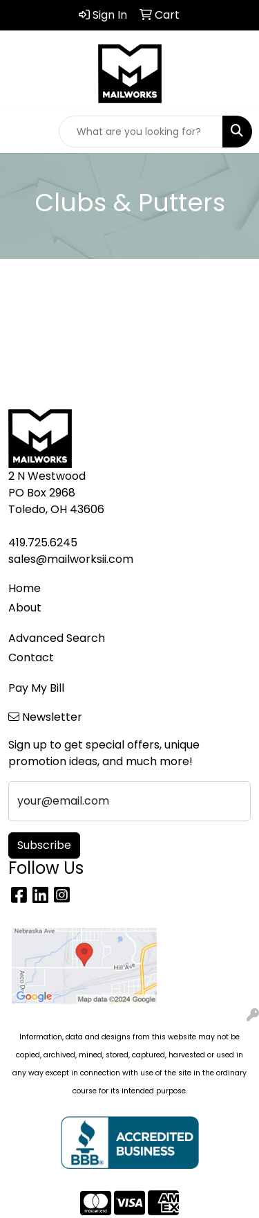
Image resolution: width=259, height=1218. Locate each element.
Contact (31, 657)
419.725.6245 (42, 542)
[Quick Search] (141, 131)
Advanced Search (56, 638)
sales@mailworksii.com (70, 559)
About (24, 608)
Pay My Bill (36, 688)
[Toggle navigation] (21, 131)
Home (24, 588)
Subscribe (44, 845)
